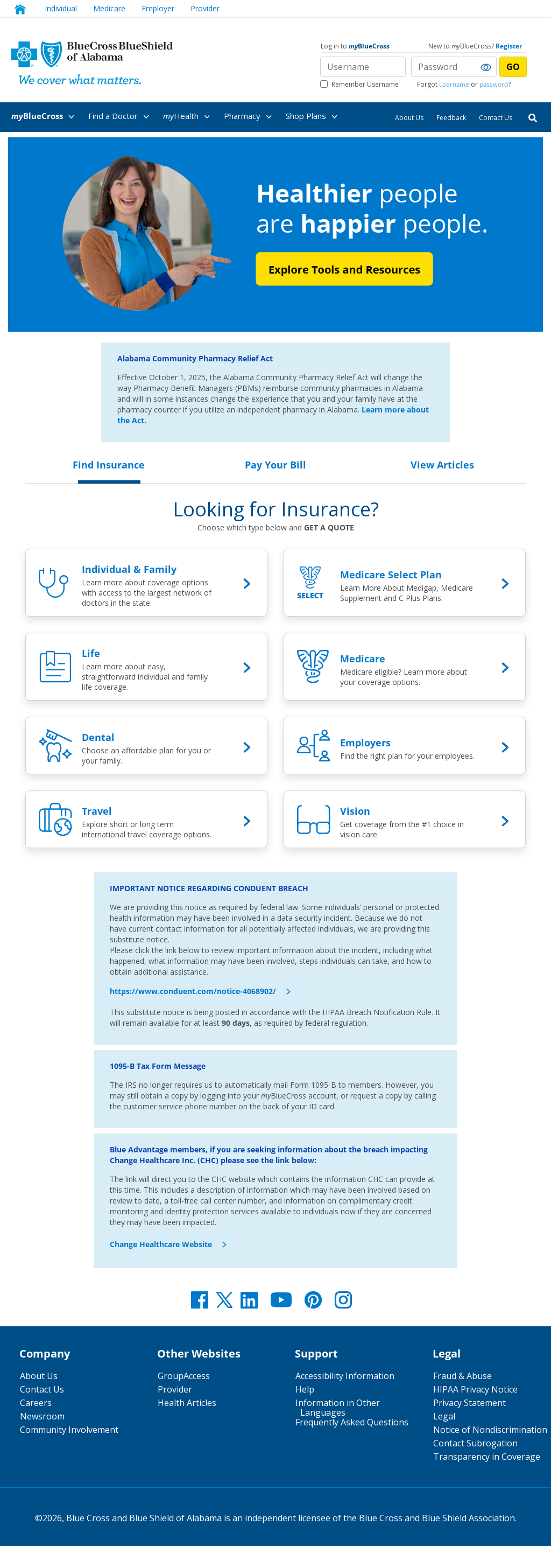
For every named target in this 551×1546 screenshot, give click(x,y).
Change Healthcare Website (161, 1244)
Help (304, 1389)
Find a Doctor (120, 116)
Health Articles (187, 1403)
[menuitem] (48, 116)
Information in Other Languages (337, 1407)
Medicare (109, 8)
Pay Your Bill (275, 464)
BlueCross (44, 116)
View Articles (442, 464)
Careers (36, 1403)
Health (188, 116)
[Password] (454, 67)
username (454, 84)
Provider (205, 8)
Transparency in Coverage (486, 1457)
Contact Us (495, 117)
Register (509, 46)
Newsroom (42, 1416)
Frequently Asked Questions (351, 1422)
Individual (61, 8)
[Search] (532, 117)
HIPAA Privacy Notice (475, 1389)
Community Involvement (69, 1430)
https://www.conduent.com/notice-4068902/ (193, 991)
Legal (444, 1416)
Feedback (451, 117)
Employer (158, 8)
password (493, 84)
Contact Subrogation (475, 1443)
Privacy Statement (469, 1403)
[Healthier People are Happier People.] (275, 234)
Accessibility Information (344, 1376)
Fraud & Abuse (462, 1376)
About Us (409, 117)
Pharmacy (250, 116)
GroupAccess (184, 1376)
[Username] (363, 67)
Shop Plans (313, 116)
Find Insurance (109, 464)
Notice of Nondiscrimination (490, 1430)
